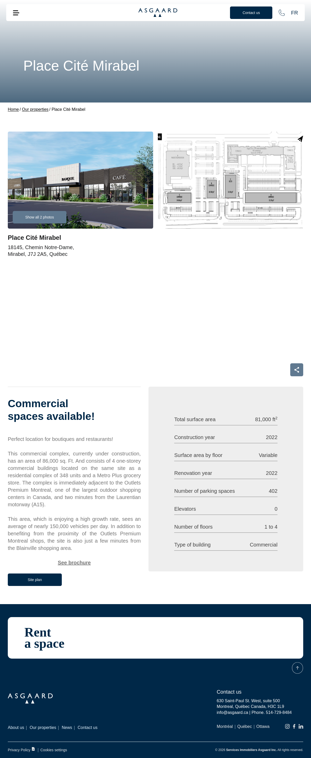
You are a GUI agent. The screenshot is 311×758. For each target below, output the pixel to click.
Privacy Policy (21, 749)
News (67, 727)
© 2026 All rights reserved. (259, 750)
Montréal (225, 726)
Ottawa (262, 726)
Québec (244, 726)
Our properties (43, 727)
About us (16, 727)
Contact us (87, 727)
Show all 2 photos (39, 217)
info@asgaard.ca (232, 712)
